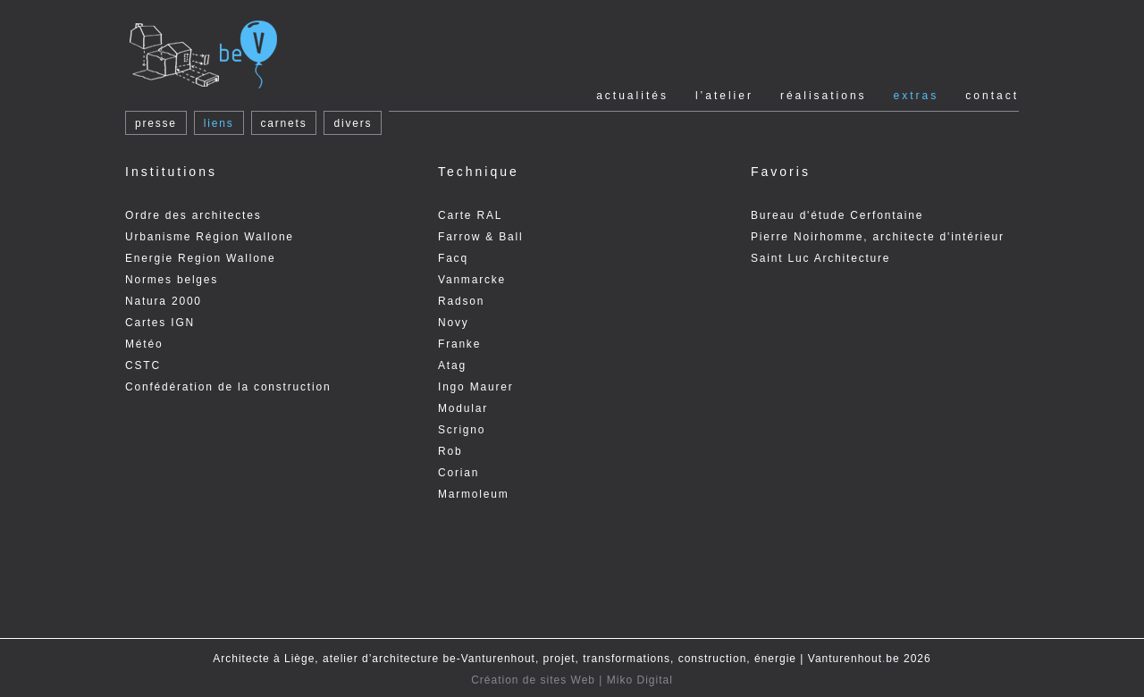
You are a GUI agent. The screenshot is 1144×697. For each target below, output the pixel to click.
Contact (992, 95)
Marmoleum (473, 494)
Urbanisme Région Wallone (209, 237)
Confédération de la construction (228, 387)
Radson (461, 301)
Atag (452, 365)
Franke (459, 344)
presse (156, 123)
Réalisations (823, 95)
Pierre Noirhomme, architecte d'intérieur (878, 237)
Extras (916, 95)
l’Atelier (724, 95)
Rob (450, 451)
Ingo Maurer (476, 387)
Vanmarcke (472, 279)
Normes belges (171, 279)
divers (352, 123)
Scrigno (461, 430)
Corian (458, 472)
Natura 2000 (163, 301)
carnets (284, 123)
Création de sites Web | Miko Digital (572, 680)
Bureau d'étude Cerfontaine (837, 215)
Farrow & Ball (480, 237)
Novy (453, 322)
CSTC (143, 365)
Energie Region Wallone (200, 258)
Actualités (632, 95)
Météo (144, 344)
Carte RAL (470, 215)
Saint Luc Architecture (820, 258)
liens (219, 123)
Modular (463, 408)
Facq (453, 258)
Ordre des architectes (193, 215)
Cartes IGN (160, 322)
